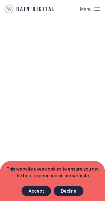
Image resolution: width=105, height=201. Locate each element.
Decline (68, 191)
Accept (36, 191)
